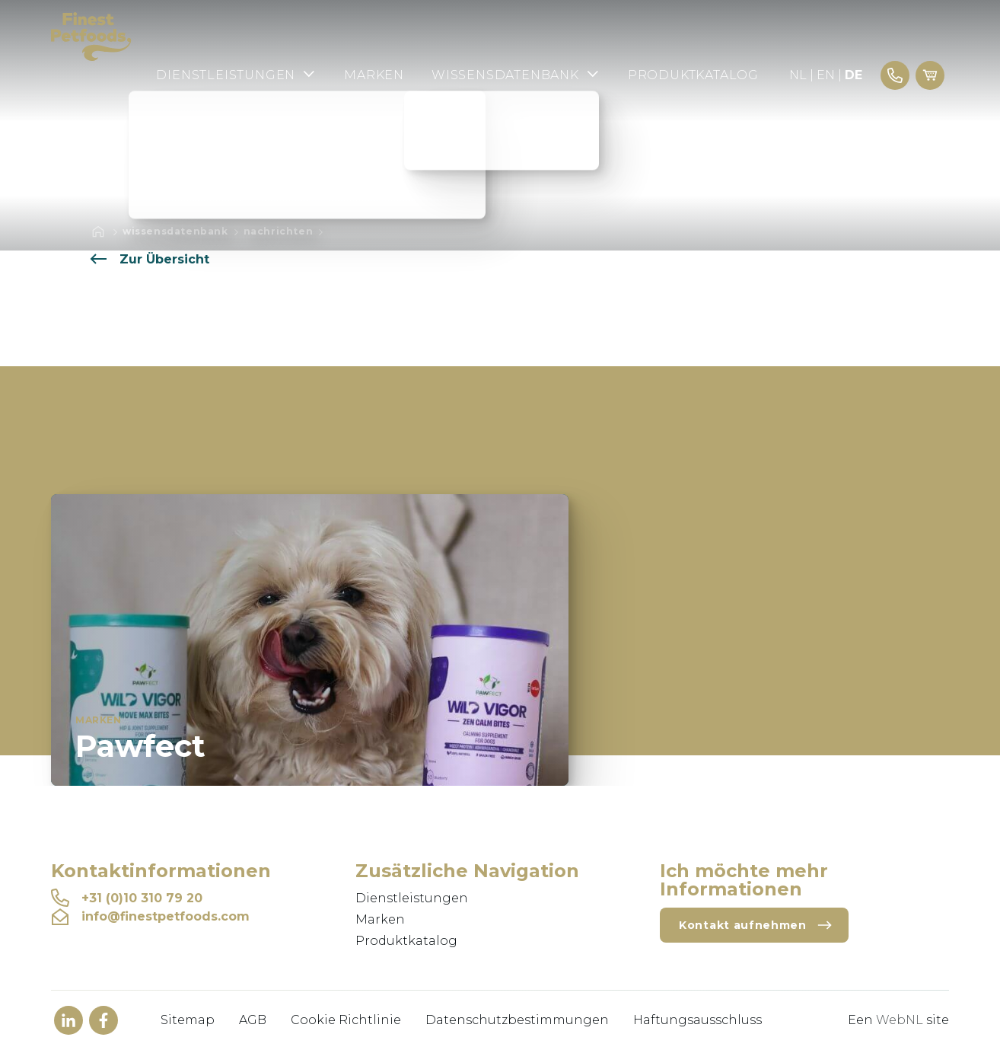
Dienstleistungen (236, 74)
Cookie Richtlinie (346, 1020)
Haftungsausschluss (697, 1020)
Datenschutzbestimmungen (517, 1020)
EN (826, 75)
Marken (374, 75)
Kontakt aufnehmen (756, 925)
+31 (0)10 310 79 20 (126, 898)
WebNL (899, 1020)
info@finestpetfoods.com (150, 917)
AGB (252, 1020)
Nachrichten (279, 231)
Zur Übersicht (149, 260)
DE (853, 75)
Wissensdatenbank (516, 74)
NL (798, 75)
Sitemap (188, 1020)
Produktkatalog (693, 75)
